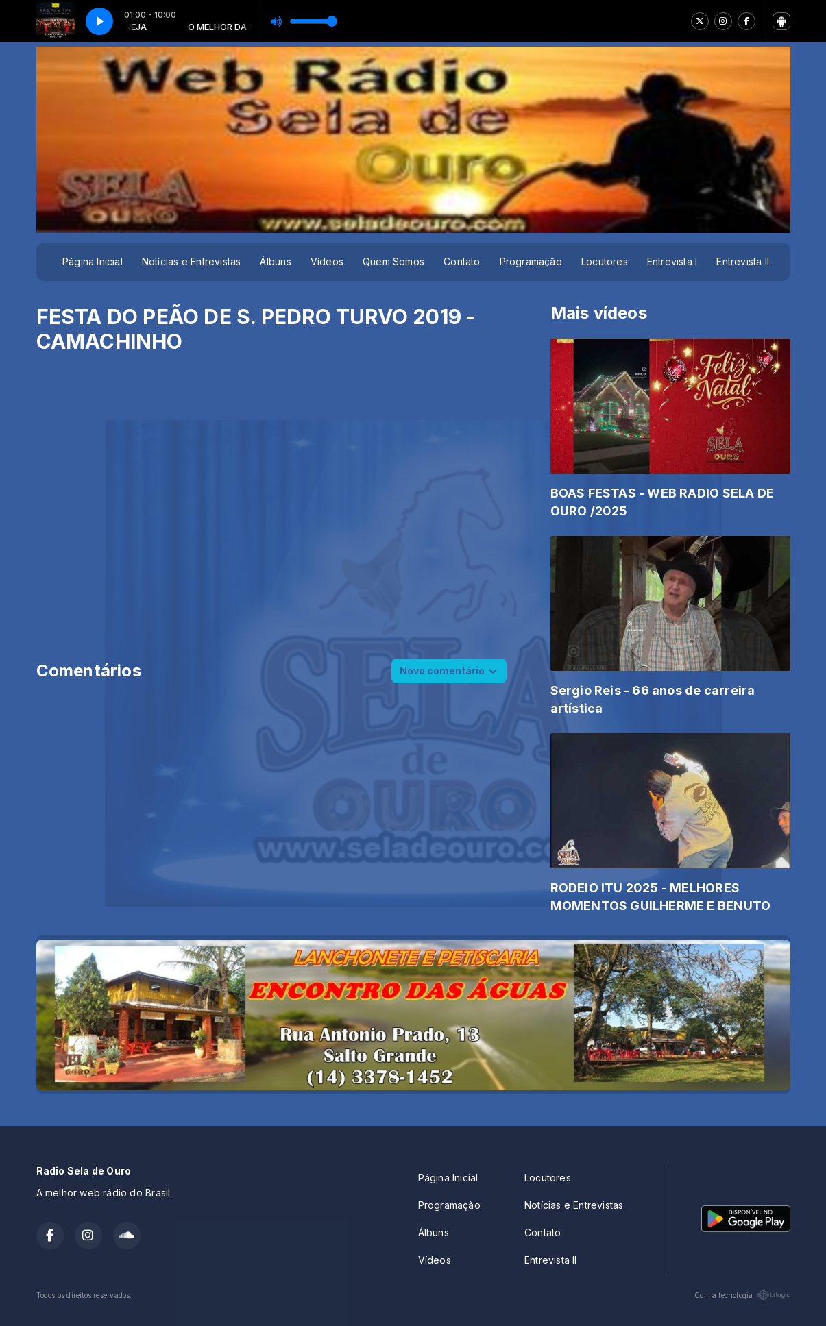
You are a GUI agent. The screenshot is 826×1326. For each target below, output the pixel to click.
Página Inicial (92, 261)
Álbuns (275, 261)
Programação (531, 261)
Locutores (604, 261)
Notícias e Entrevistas (191, 261)
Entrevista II (742, 261)
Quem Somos (393, 261)
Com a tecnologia (742, 1295)
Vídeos (327, 261)
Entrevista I (672, 261)
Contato (462, 261)
